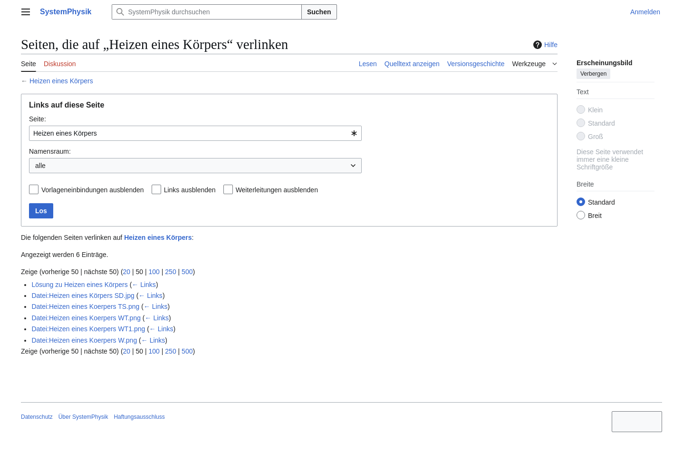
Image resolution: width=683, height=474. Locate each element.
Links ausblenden (190, 190)
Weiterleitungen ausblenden (277, 190)
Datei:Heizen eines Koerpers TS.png (85, 306)
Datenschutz (37, 417)
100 (154, 272)
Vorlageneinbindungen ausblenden (92, 190)
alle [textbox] (40, 165)
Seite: (37, 119)
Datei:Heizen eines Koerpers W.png (84, 340)
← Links (144, 284)
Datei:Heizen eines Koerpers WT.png (86, 318)
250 (170, 272)
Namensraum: (50, 151)
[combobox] (195, 133)
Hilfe (544, 44)
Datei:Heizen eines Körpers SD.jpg (82, 295)
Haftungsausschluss (139, 417)
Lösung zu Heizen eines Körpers (79, 284)
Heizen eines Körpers (61, 81)
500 (187, 272)
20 (127, 272)
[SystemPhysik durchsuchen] (207, 12)
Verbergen (593, 73)
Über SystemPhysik (83, 417)
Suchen (319, 12)
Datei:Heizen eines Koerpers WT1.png (88, 329)
